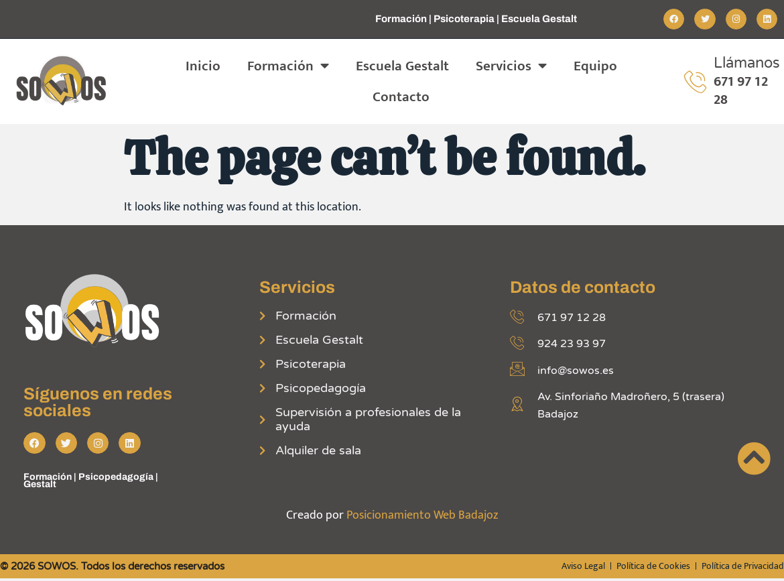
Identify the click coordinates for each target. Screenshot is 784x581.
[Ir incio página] (754, 458)
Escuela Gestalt (402, 66)
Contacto (401, 97)
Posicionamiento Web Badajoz (422, 517)
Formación (288, 66)
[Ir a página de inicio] (63, 81)
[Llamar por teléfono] (695, 81)
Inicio (203, 66)
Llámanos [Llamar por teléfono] (747, 63)
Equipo (595, 66)
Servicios (511, 66)
